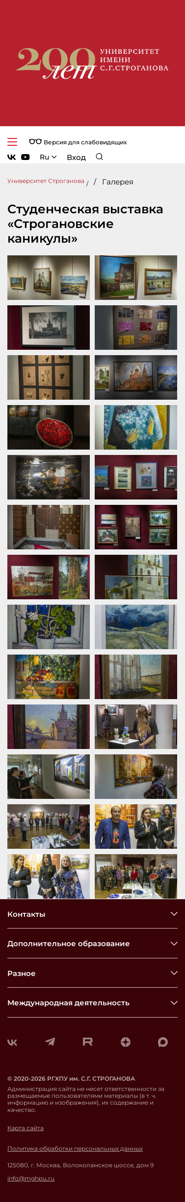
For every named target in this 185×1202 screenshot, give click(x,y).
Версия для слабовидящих (78, 142)
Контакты (26, 914)
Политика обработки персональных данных (75, 1148)
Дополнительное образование (68, 943)
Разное (21, 973)
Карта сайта (25, 1128)
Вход (76, 157)
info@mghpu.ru (30, 1178)
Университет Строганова (45, 180)
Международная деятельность (68, 1002)
